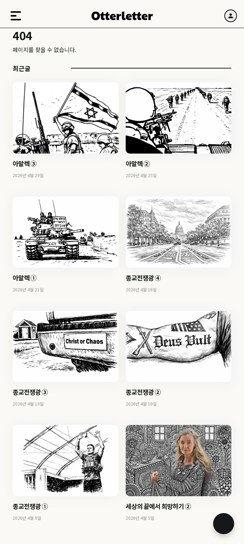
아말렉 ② (138, 163)
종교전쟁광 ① (30, 506)
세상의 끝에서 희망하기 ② (158, 506)
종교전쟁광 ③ (30, 391)
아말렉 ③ (25, 163)
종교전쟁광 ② (143, 391)
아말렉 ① (25, 277)
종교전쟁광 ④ (143, 277)
